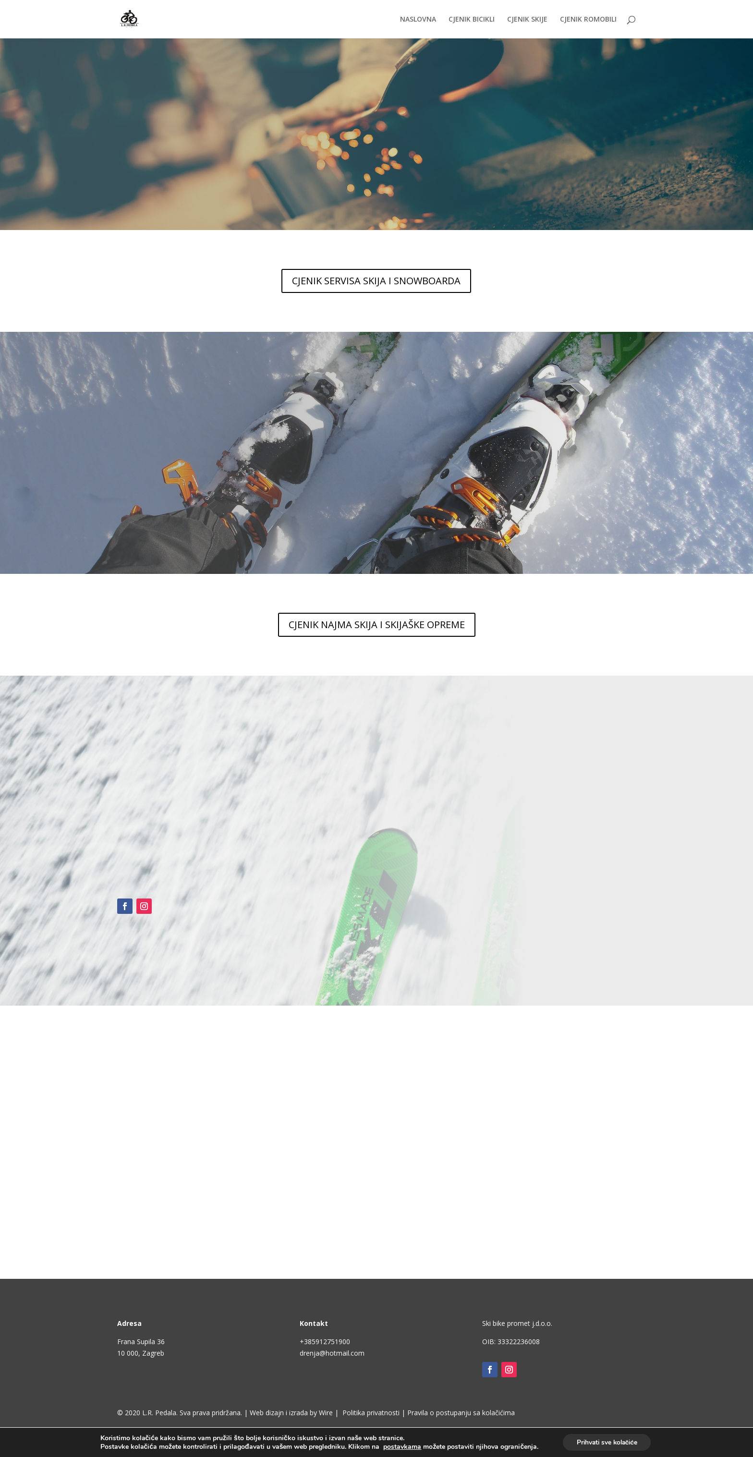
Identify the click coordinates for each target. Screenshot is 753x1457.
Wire (326, 1412)
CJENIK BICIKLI (472, 20)
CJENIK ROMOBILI (588, 20)
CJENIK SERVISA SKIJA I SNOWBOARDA (376, 280)
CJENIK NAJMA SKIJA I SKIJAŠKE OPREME (377, 624)
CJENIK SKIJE (527, 20)
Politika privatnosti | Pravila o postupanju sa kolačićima (428, 1412)
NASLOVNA (418, 20)
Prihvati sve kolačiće (607, 1441)
